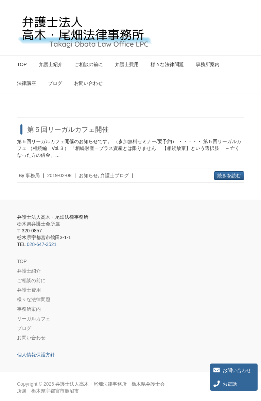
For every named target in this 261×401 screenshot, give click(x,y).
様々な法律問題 (167, 64)
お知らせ (88, 175)
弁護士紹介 (51, 64)
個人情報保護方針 (36, 354)
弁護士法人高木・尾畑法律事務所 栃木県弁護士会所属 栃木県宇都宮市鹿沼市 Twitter (227, 21)
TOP (22, 64)
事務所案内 (208, 64)
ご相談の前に (88, 64)
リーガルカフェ (33, 318)
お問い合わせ (88, 83)
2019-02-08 (59, 175)
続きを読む (229, 175)
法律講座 (26, 83)
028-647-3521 (41, 244)
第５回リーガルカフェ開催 (68, 129)
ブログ (55, 83)
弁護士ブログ (114, 175)
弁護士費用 (127, 64)
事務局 (32, 175)
